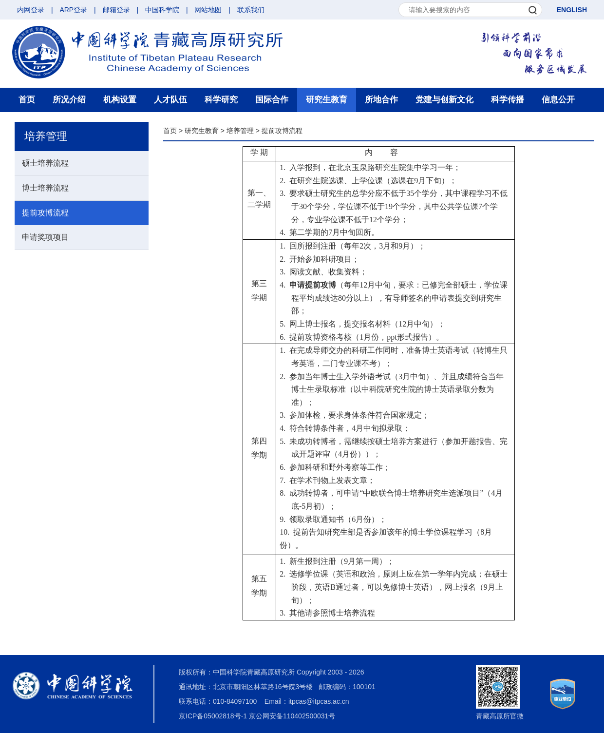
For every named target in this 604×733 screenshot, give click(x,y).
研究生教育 (326, 99)
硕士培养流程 (45, 163)
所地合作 (381, 99)
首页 (27, 99)
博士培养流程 (45, 188)
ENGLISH (572, 10)
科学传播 (507, 99)
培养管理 (240, 131)
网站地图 (208, 10)
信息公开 (558, 99)
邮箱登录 (116, 10)
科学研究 (221, 99)
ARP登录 (73, 10)
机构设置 (119, 99)
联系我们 (250, 10)
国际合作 (271, 99)
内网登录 (30, 10)
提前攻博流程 (45, 213)
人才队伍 (170, 99)
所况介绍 (69, 99)
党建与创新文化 (444, 99)
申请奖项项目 (45, 237)
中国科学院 (162, 10)
